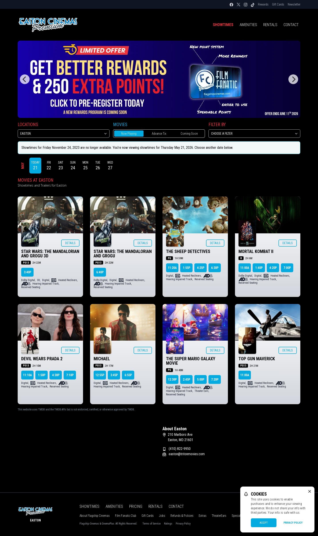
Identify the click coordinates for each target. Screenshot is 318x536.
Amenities (248, 24)
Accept (264, 522)
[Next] (293, 79)
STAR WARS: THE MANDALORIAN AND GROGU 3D (50, 254)
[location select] (64, 133)
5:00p (200, 379)
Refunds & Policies (181, 515)
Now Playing (128, 133)
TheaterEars (219, 515)
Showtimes (223, 24)
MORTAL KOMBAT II (255, 251)
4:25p (200, 268)
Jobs (162, 515)
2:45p (186, 379)
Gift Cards (278, 4)
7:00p (287, 268)
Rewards (263, 4)
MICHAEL (102, 358)
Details (70, 243)
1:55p (186, 268)
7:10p (70, 375)
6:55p (128, 375)
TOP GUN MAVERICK (256, 358)
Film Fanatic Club (125, 515)
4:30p (55, 375)
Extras (202, 515)
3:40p (27, 272)
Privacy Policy (183, 523)
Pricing (135, 506)
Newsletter (294, 4)
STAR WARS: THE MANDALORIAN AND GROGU (123, 254)
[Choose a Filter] (254, 133)
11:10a (27, 375)
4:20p (273, 268)
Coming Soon (189, 133)
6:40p (100, 272)
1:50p (41, 375)
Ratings (168, 523)
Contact (291, 24)
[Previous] (25, 79)
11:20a (172, 268)
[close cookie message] (309, 491)
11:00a (244, 268)
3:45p (114, 375)
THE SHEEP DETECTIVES (188, 251)
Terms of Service (151, 523)
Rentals (270, 24)
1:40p (259, 268)
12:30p (172, 379)
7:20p (214, 379)
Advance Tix (159, 133)
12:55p (99, 375)
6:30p (214, 268)
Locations (28, 124)
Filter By (217, 124)
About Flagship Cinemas (95, 515)
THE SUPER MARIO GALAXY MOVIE (190, 361)
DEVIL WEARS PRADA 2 (41, 358)
